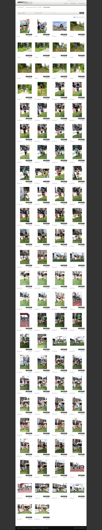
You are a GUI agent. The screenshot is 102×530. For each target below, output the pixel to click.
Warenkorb (73, 3)
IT (84, 0)
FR (82, 0)
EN (81, 0)
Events (66, 3)
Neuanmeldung (70, 0)
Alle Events (21, 7)
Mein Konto (82, 3)
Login (75, 0)
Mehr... (78, 0)
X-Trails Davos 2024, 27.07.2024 (33, 7)
